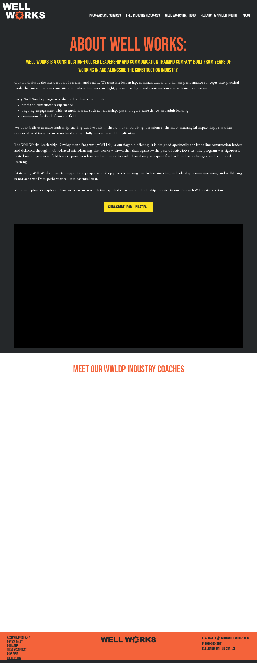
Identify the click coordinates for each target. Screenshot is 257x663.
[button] (246, 15)
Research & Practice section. (202, 190)
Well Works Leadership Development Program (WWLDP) (67, 145)
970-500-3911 (214, 643)
